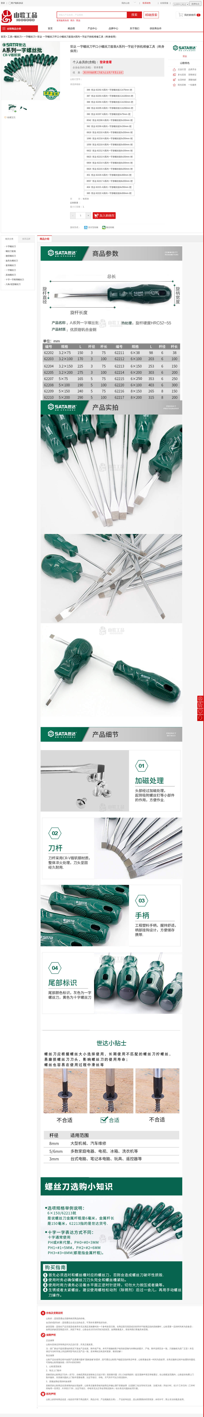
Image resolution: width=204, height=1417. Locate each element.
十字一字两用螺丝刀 (15, 279)
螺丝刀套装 (11, 251)
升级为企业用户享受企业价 (110, 72)
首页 (50, 28)
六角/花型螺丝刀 (13, 284)
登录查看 (106, 62)
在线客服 (164, 3)
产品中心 (92, 28)
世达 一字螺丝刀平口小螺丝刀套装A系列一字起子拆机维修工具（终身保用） (77, 36)
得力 (72, 20)
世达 (78, 20)
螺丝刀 (17, 36)
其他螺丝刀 (11, 275)
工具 (10, 36)
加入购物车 (104, 216)
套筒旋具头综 (63, 20)
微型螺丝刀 (11, 256)
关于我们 (134, 28)
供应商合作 (156, 28)
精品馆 (71, 28)
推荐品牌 (26, 239)
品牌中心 (113, 28)
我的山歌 (126, 3)
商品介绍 (44, 239)
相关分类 (9, 239)
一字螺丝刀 (29, 36)
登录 (3, 3)
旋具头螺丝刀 (12, 260)
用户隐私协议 (17, 3)
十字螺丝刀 (11, 246)
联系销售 (147, 3)
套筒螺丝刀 (11, 265)
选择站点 (195, 4)
